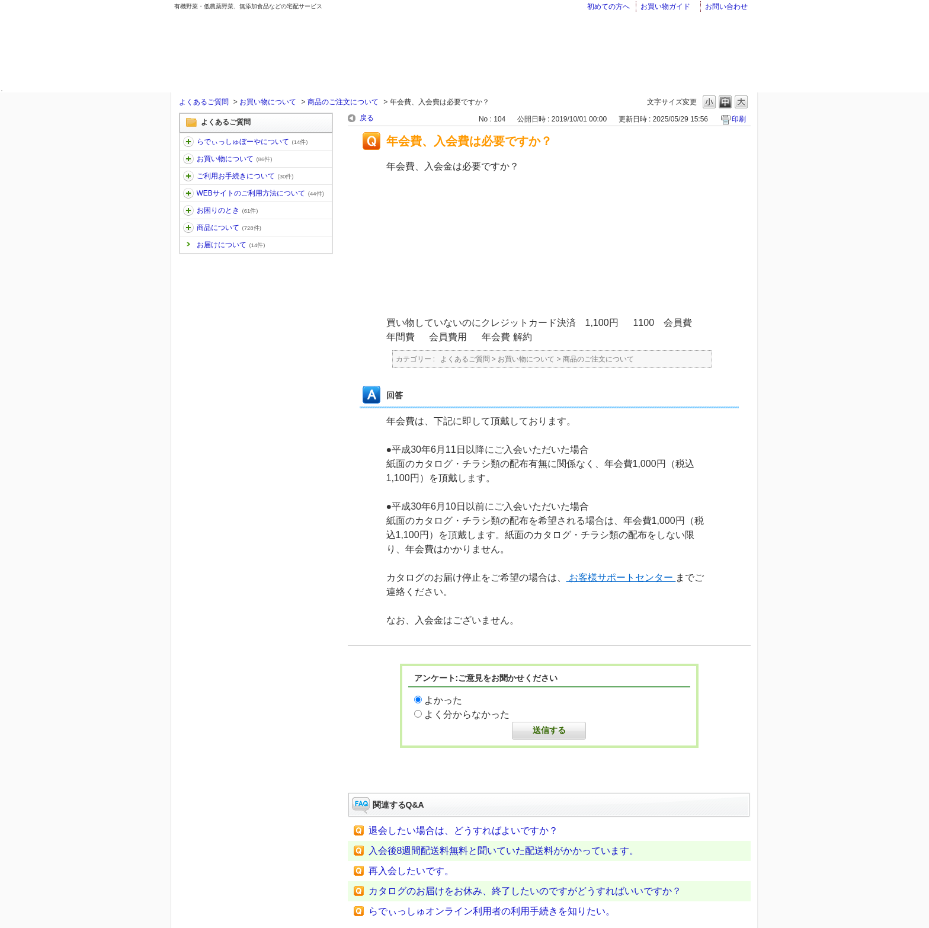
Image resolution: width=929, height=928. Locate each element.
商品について (229, 227)
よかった (443, 700)
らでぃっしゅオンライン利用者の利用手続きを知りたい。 (492, 911)
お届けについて (231, 245)
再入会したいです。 (411, 871)
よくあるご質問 (204, 102)
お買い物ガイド (665, 6)
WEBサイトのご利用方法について (260, 193)
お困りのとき (227, 210)
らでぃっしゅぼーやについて (252, 141)
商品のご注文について (343, 102)
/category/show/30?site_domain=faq (188, 193)
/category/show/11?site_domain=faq (188, 141)
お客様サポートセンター (621, 577)
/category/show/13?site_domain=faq (188, 176)
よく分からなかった (467, 714)
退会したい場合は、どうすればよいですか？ (463, 830)
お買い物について (267, 102)
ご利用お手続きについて (245, 176)
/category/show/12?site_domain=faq (188, 158)
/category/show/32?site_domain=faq (188, 227)
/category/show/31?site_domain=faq (188, 210)
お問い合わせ (726, 6)
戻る (367, 118)
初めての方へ (608, 6)
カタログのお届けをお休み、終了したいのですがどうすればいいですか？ (525, 891)
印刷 (739, 119)
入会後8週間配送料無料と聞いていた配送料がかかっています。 (504, 851)
